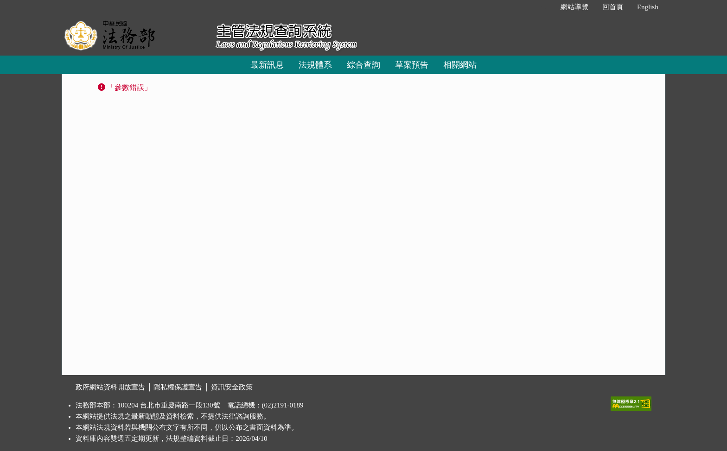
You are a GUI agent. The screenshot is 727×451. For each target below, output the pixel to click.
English (647, 7)
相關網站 (460, 64)
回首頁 (612, 7)
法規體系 (315, 64)
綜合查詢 (363, 64)
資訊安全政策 (232, 387)
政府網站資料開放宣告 (110, 387)
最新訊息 (267, 64)
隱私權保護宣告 (177, 387)
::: (544, 7)
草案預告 (411, 64)
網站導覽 (574, 7)
